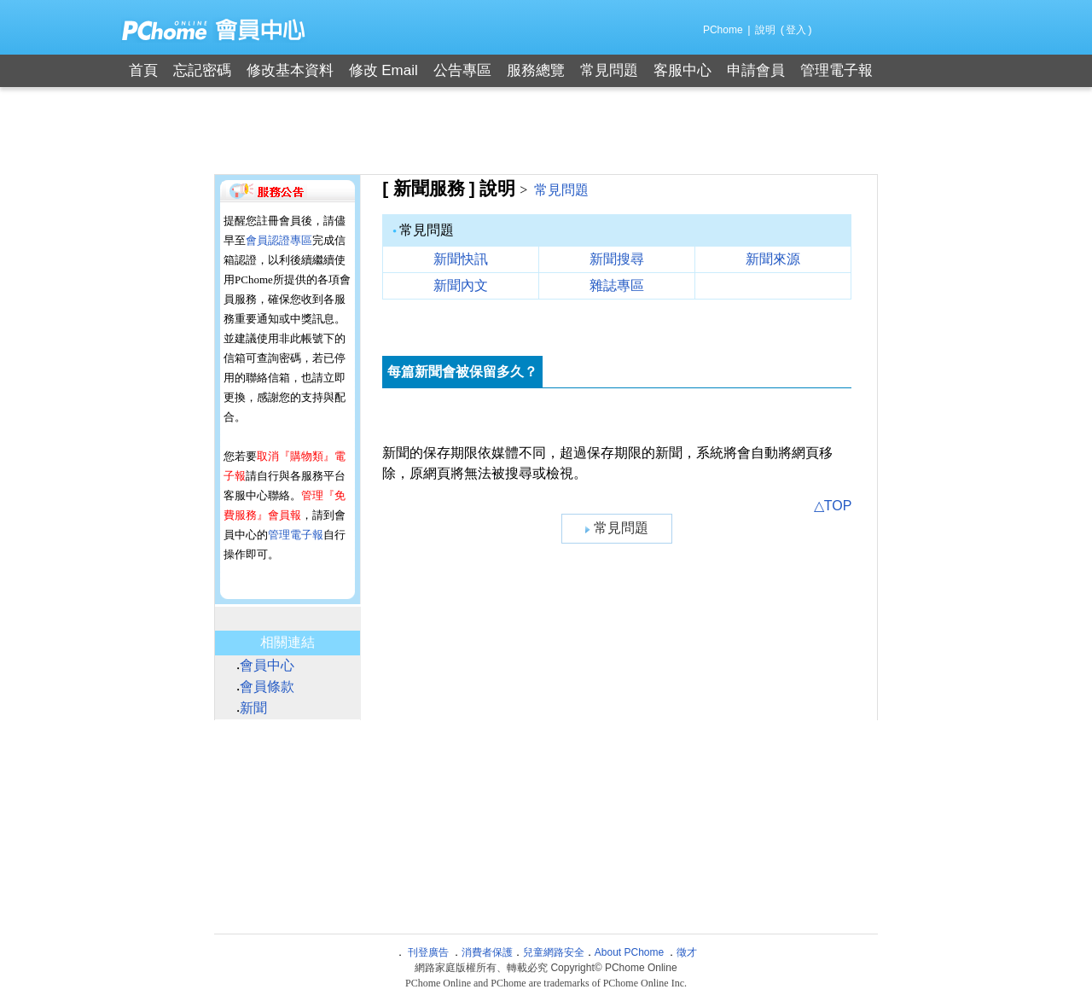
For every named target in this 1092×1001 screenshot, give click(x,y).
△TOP (833, 505)
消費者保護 (487, 952)
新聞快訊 (460, 259)
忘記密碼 (202, 70)
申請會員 (756, 70)
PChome (723, 30)
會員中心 (267, 665)
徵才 (687, 952)
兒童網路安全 (553, 952)
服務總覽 (536, 70)
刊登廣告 (428, 952)
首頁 (143, 70)
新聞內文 (460, 285)
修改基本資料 (290, 70)
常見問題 (609, 70)
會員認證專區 (279, 240)
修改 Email (383, 70)
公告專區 (462, 70)
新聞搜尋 (617, 259)
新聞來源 (773, 259)
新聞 (253, 708)
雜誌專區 (617, 285)
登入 (796, 30)
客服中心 (682, 70)
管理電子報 (836, 70)
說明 (765, 30)
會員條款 (267, 686)
